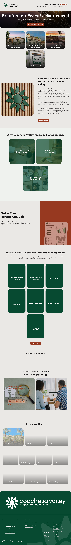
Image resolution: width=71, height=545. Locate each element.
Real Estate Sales (57, 526)
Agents (54, 6)
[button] (11, 541)
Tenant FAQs (47, 538)
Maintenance (47, 540)
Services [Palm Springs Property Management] (39, 6)
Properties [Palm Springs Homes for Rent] (60, 6)
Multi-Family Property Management (58, 529)
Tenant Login (55, 4)
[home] (11, 5)
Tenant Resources (46, 536)
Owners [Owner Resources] (44, 6)
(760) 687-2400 (63, 4)
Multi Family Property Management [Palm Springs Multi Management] (35, 46)
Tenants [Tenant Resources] (49, 6)
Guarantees (56, 536)
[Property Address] (20, 230)
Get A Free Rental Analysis (35, 24)
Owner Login (47, 4)
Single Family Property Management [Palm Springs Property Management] (15, 46)
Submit (20, 233)
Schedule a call (10, 532)
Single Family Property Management (58, 523)
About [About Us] (65, 6)
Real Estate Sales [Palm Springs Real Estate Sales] (35, 65)
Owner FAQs (47, 523)
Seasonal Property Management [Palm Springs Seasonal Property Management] (55, 46)
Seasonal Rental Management (60, 531)
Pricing (55, 534)
